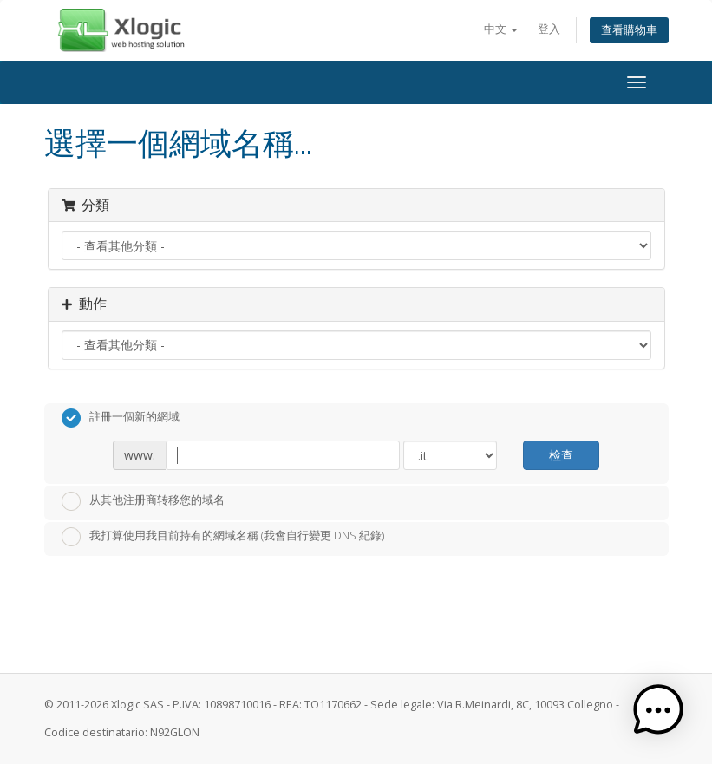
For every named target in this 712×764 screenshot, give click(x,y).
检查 (561, 455)
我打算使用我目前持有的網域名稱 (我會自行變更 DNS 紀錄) (223, 536)
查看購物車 (629, 30)
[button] (658, 710)
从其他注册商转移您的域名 (143, 501)
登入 (549, 29)
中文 (501, 29)
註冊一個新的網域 (121, 418)
